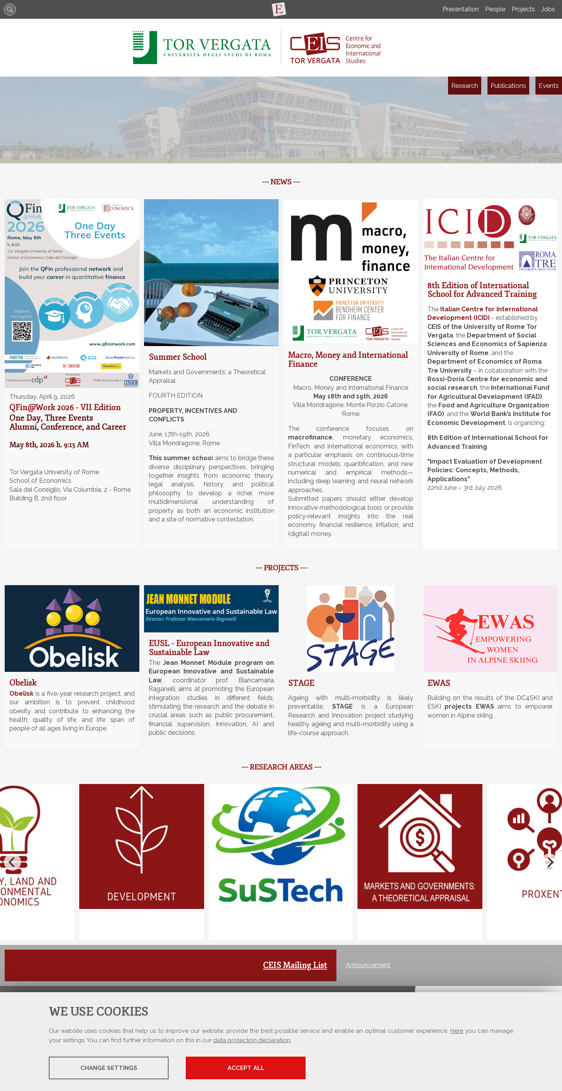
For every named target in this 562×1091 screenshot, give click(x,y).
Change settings (110, 1067)
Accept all (251, 1067)
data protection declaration (251, 1040)
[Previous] (12, 862)
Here (456, 1030)
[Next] (549, 862)
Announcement (368, 965)
